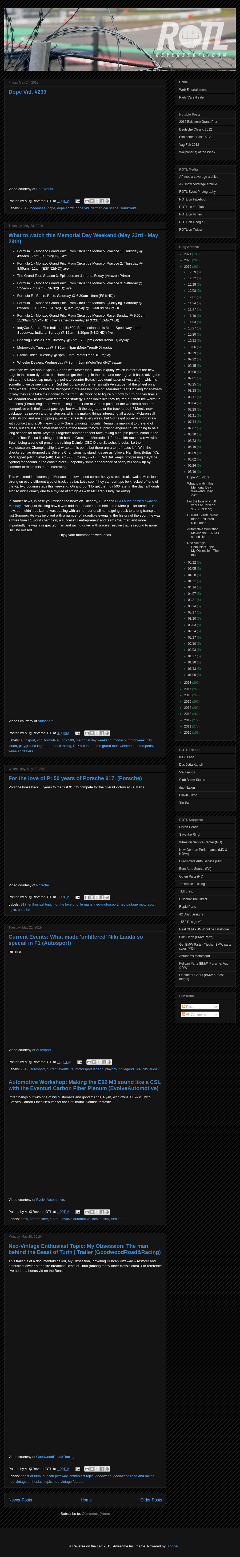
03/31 (192, 600)
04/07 (192, 594)
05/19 (192, 472)
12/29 (192, 272)
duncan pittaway (55, 1476)
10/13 (192, 341)
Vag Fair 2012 (189, 145)
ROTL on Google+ (192, 222)
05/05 (192, 569)
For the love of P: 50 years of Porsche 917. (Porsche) (75, 778)
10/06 (192, 347)
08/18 (192, 390)
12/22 (192, 278)
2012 (188, 720)
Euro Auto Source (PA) (195, 869)
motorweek (136, 740)
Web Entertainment (193, 90)
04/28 (192, 575)
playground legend (33, 746)
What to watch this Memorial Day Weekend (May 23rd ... (200, 489)
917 (24, 904)
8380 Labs (186, 757)
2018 (188, 683)
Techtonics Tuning (192, 884)
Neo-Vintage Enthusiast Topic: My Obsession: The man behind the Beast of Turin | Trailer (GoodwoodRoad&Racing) (85, 1249)
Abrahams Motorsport (194, 956)
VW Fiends (187, 772)
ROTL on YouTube (192, 207)
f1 (72, 1069)
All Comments (194, 1014)
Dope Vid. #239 (27, 92)
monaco (119, 740)
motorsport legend (89, 1069)
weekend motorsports (136, 746)
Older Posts (151, 1500)
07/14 (192, 422)
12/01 (192, 297)
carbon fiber (39, 1219)
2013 (188, 714)
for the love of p (66, 904)
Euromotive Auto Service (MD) (200, 861)
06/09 (192, 453)
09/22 (192, 359)
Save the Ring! (189, 834)
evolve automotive (76, 1219)
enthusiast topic (40, 904)
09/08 (192, 372)
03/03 (192, 625)
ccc (39, 740)
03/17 (192, 612)
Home (86, 1500)
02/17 (192, 637)
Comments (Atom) (96, 1514)
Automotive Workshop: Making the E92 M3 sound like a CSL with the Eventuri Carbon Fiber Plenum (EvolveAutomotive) (85, 1085)
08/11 (192, 397)
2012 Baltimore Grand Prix (198, 122)
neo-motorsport (106, 904)
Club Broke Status (192, 780)
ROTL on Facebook (193, 199)
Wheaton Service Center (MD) (200, 842)
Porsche (42, 885)
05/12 (192, 562)
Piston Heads (188, 827)
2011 (188, 726)
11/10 (192, 316)
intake (97, 1219)
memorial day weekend (93, 740)
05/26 (192, 465)
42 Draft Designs (191, 914)
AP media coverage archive (198, 177)
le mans (86, 904)
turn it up (118, 1219)
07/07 (192, 428)
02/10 (192, 644)
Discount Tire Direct (193, 899)
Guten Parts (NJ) (191, 876)
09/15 (192, 366)
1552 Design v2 (190, 922)
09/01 (192, 378)
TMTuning (186, 891)
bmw (24, 1219)
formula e (51, 740)
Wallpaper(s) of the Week (197, 152)
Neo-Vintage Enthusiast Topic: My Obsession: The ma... (203, 548)
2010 (188, 732)
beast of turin (31, 1476)
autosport (28, 740)
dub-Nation (187, 787)
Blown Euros (188, 795)
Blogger (172, 1546)
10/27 (192, 328)
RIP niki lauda (83, 746)
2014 (188, 708)
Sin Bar (184, 802)
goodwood (103, 1476)
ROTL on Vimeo (190, 214)
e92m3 (55, 1219)
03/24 (192, 606)
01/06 (192, 675)
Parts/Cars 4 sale (191, 97)
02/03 (192, 650)
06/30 (192, 434)
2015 (188, 701)
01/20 (192, 662)
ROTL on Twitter (190, 229)
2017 (188, 689)
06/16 (192, 447)
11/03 (192, 322)
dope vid (82, 208)
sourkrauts (128, 208)
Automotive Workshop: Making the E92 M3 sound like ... (203, 533)
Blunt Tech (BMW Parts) (196, 937)
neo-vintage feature (68, 1482)
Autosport (45, 721)
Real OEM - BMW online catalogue (204, 929)
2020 (188, 260)
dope (51, 208)
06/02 (192, 459)
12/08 (192, 291)
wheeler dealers (21, 751)
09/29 (192, 353)
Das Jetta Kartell (191, 764)
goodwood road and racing (133, 1476)
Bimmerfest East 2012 (195, 137)
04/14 (192, 587)
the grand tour (107, 746)
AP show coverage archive (198, 184)
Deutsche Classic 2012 (195, 129)
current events (58, 1069)
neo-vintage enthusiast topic (30, 1482)
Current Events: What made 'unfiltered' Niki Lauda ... (202, 519)
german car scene (104, 208)
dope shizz (65, 208)
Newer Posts (20, 1500)
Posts (188, 1007)
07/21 (192, 416)
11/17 (192, 309)
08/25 (192, 384)
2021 (188, 254)
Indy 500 (67, 740)
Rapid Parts (187, 907)
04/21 (192, 581)
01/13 (192, 669)
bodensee (38, 208)
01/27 (192, 656)
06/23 (192, 441)
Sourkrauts (44, 189)
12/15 (192, 284)
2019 (25, 208)
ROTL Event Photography (197, 192)
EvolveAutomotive (50, 1200)
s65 (106, 1219)
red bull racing (60, 746)
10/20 (192, 334)
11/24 (192, 303)
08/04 (192, 403)
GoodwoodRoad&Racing (55, 1457)
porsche (24, 910)
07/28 (192, 409)
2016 (188, 695)
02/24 (192, 631)
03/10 (192, 618)
